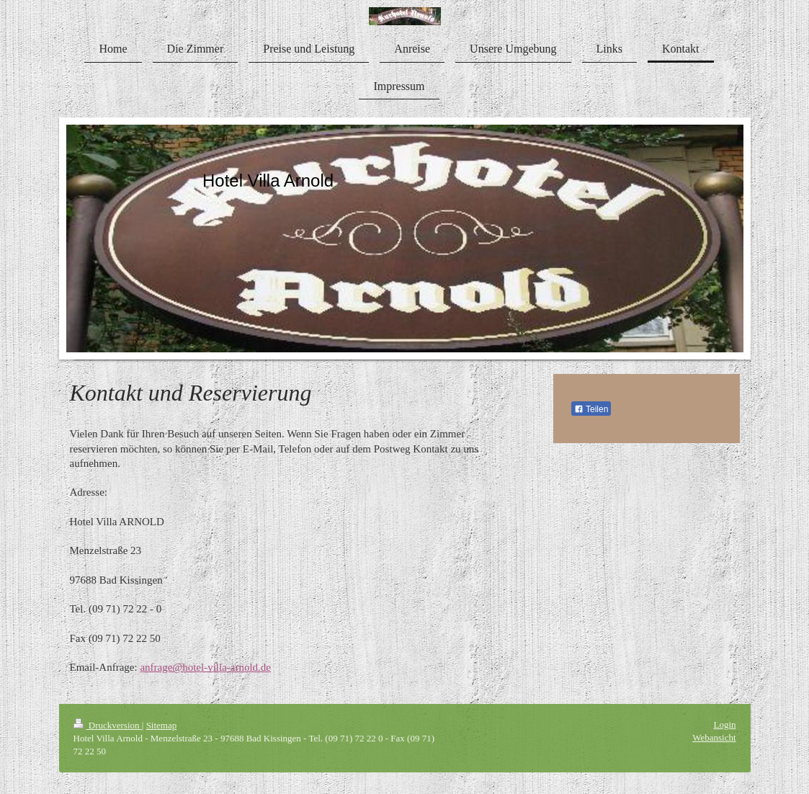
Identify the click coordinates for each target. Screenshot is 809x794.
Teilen (591, 409)
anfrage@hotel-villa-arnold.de (205, 667)
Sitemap (161, 725)
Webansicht (714, 737)
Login (724, 724)
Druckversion (107, 725)
